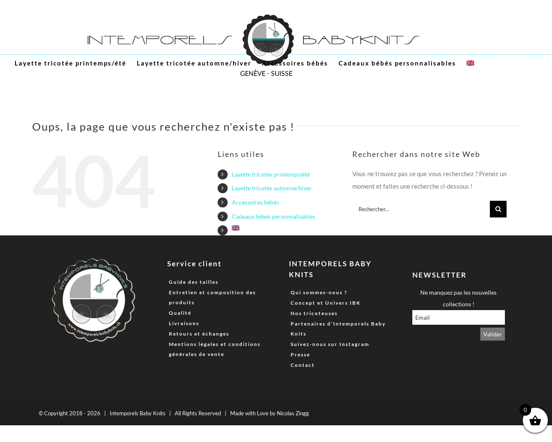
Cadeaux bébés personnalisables (273, 216)
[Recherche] (498, 209)
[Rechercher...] (421, 209)
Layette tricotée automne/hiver (272, 188)
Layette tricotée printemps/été (271, 174)
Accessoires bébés (255, 202)
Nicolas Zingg (293, 413)
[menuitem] (470, 63)
